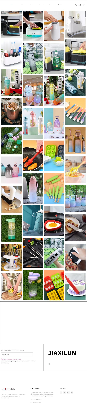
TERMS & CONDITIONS (80, 374)
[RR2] (54, 155)
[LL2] (33, 155)
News (51, 5)
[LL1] (11, 155)
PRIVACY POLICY (82, 376)
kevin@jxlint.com (37, 402)
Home (23, 5)
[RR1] (75, 155)
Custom (32, 5)
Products (41, 5)
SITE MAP (68, 374)
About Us (60, 5)
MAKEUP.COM (58, 374)
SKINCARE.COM (47, 374)
